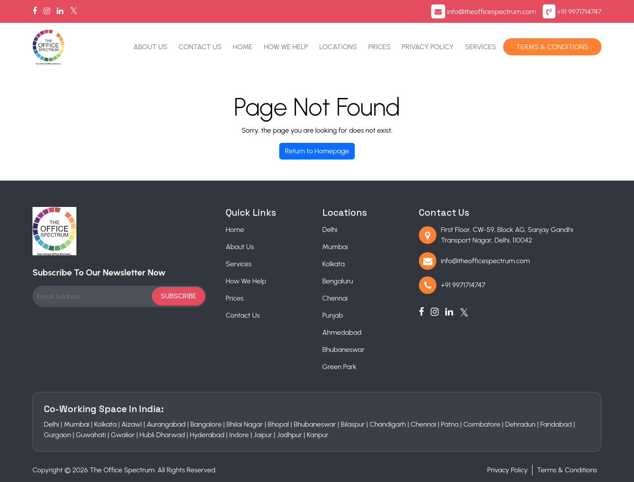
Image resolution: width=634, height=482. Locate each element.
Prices (379, 47)
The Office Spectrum (122, 470)
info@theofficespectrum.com (491, 11)
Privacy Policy (428, 47)
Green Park (339, 366)
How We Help (286, 47)
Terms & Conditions (552, 47)
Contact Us (200, 47)
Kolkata (333, 264)
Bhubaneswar (343, 349)
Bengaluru (337, 281)
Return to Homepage (317, 151)
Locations (338, 47)
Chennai (335, 298)
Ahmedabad (341, 332)
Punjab (332, 315)
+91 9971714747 (579, 11)
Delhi (329, 229)
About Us (150, 47)
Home (242, 47)
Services (480, 47)
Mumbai (335, 247)
